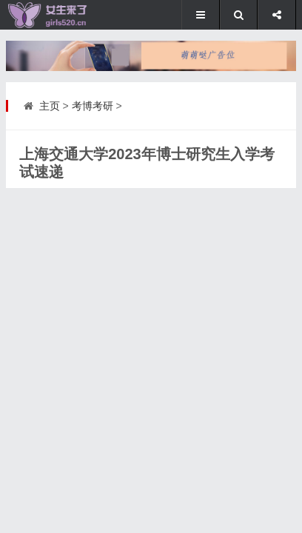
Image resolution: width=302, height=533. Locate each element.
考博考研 (92, 106)
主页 (49, 106)
